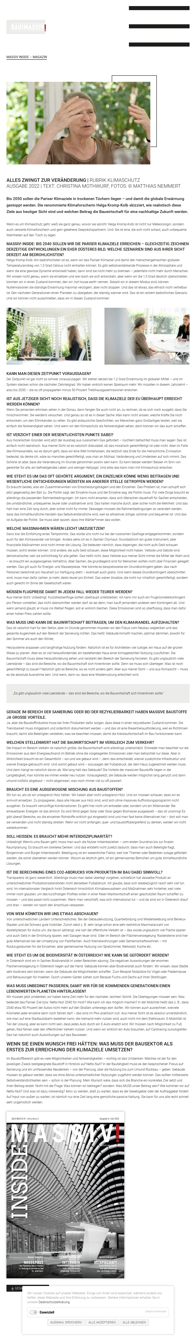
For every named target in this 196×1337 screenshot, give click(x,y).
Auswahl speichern (66, 1322)
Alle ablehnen (134, 1322)
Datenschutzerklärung (54, 1302)
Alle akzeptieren (102, 1322)
